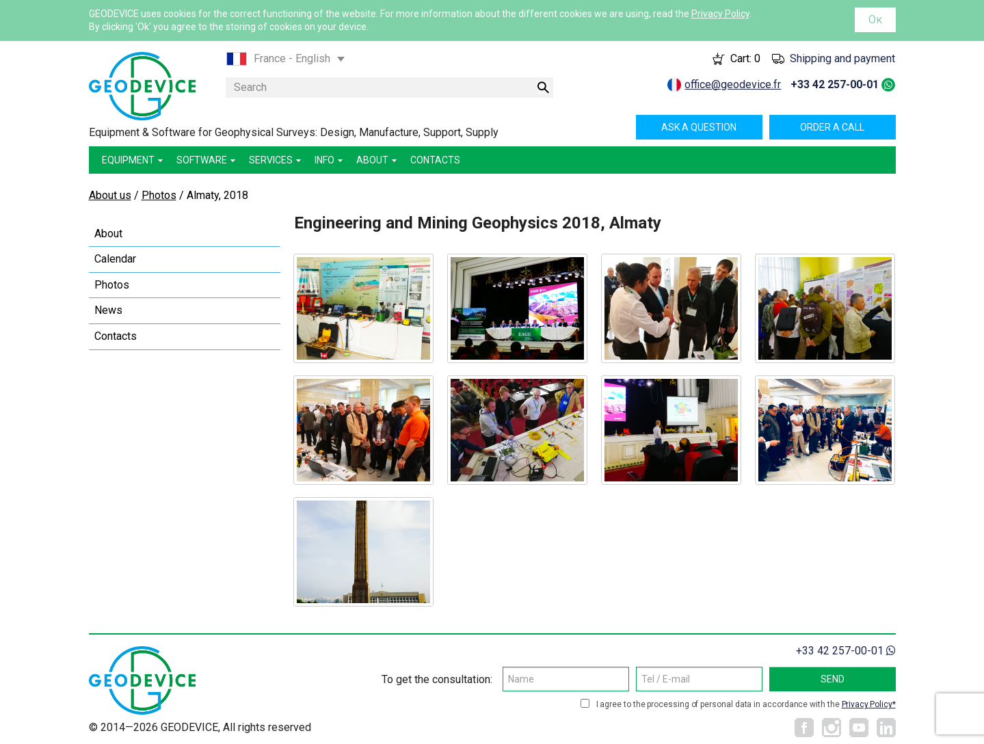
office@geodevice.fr (732, 84)
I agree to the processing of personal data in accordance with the (746, 704)
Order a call (832, 127)
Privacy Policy (720, 13)
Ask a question (698, 127)
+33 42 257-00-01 (834, 84)
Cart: (745, 58)
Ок (875, 19)
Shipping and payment (842, 58)
